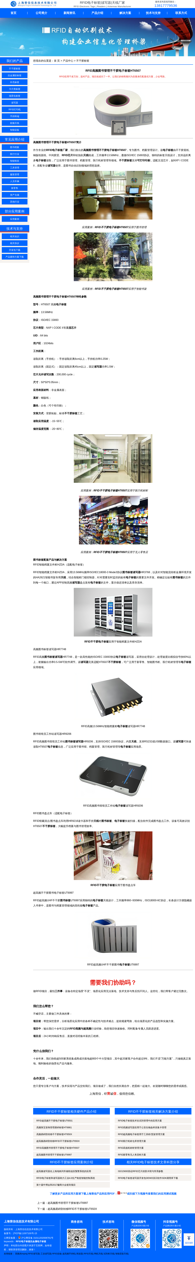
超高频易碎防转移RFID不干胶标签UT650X (58, 1141)
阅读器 (79, 1253)
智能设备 (14, 130)
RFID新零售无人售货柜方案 (132, 1154)
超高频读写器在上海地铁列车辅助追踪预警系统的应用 (63, 1171)
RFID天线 (88, 1253)
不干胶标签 (14, 68)
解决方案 (125, 13)
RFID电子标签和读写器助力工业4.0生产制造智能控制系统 (65, 1178)
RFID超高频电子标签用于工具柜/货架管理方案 (141, 1134)
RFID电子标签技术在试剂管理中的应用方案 (140, 1120)
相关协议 (14, 243)
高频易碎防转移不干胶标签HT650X (54, 1134)
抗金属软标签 (14, 75)
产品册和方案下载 (15, 257)
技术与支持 (153, 13)
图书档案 (14, 147)
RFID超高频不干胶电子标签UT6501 (54, 1120)
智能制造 (14, 161)
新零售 (14, 188)
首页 (13, 13)
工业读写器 (46, 1253)
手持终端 (14, 116)
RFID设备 (56, 1253)
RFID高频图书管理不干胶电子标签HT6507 (57, 1148)
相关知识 (14, 236)
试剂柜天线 (109, 1253)
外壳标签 (14, 82)
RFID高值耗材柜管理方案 (131, 1148)
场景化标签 (14, 96)
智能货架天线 (121, 1253)
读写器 (14, 102)
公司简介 (41, 13)
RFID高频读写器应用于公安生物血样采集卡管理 (142, 1127)
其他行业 (14, 201)
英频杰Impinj (21, 1253)
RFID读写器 (33, 1253)
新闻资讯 (69, 13)
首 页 (57, 60)
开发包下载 (14, 250)
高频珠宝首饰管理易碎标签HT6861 (54, 1127)
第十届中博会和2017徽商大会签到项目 (56, 1185)
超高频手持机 (69, 1253)
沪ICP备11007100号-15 (25, 1233)
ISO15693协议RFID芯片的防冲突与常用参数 (140, 1171)
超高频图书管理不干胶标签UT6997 (54, 1154)
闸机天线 (98, 1253)
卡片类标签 (14, 89)
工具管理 (14, 167)
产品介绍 (97, 13)
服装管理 (14, 174)
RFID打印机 (15, 109)
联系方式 (181, 13)
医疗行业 (14, 154)
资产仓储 (14, 195)
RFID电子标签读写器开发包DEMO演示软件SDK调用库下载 (148, 1178)
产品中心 (68, 60)
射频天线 (14, 123)
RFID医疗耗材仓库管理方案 (132, 1141)
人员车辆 (14, 181)
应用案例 (14, 219)
